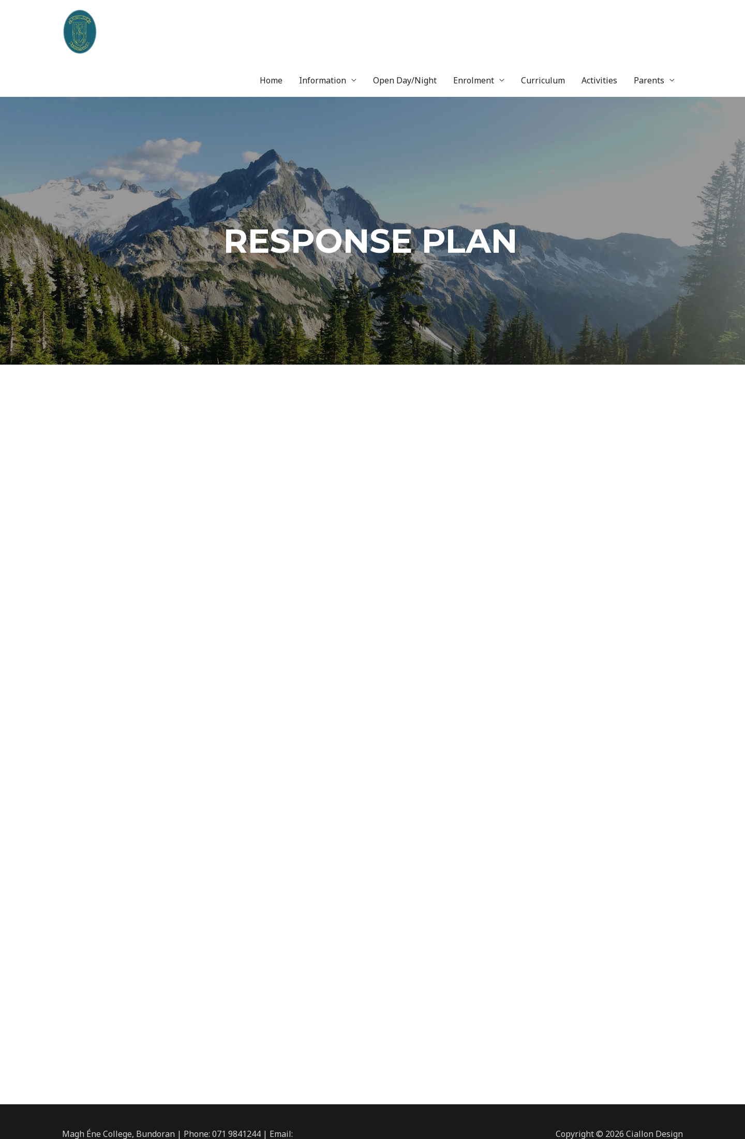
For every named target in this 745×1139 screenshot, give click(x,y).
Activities (599, 28)
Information (322, 28)
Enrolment (473, 28)
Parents (649, 28)
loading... (372, 692)
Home (271, 28)
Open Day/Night (405, 28)
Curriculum (543, 28)
